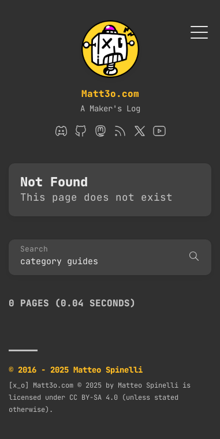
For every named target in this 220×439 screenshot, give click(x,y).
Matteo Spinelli (148, 385)
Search (34, 249)
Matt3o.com (110, 94)
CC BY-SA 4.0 (93, 397)
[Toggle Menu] (199, 31)
